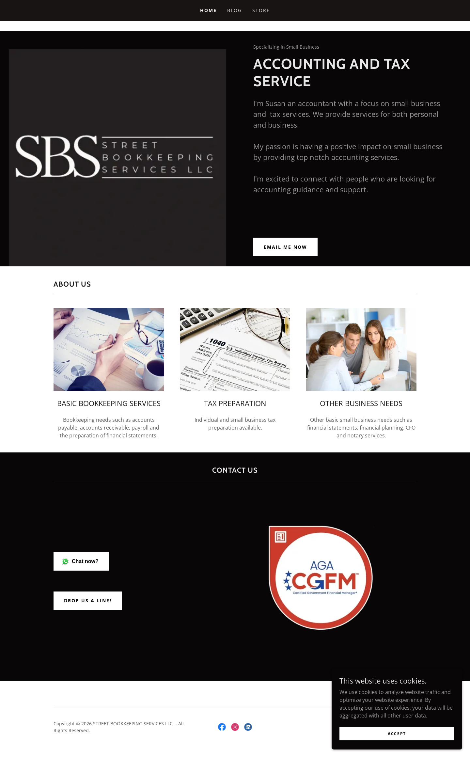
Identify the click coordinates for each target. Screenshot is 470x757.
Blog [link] (234, 10)
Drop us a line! (88, 600)
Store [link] (261, 10)
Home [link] (208, 10)
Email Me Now (285, 247)
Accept (397, 733)
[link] (221, 726)
